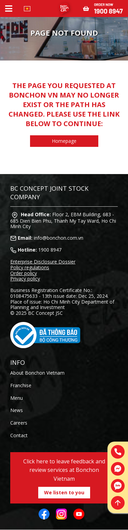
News (16, 410)
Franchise (20, 385)
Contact (19, 435)
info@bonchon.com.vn (58, 238)
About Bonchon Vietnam (37, 373)
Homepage (64, 141)
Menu (16, 398)
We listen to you (64, 492)
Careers (18, 423)
